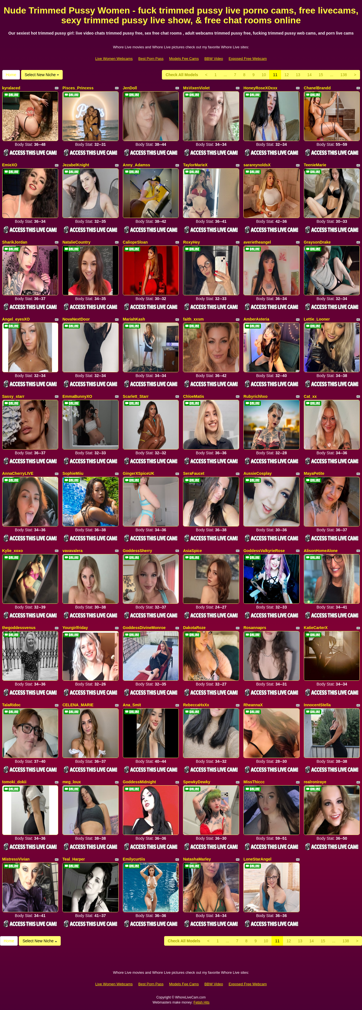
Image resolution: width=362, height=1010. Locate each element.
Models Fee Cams (184, 58)
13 (298, 74)
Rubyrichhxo (255, 396)
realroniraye (315, 782)
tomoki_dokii (14, 782)
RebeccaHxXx (196, 705)
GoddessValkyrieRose (264, 550)
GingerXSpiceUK (138, 473)
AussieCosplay (257, 473)
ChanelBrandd (317, 88)
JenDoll (130, 88)
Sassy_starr (13, 396)
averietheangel (257, 242)
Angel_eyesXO (16, 319)
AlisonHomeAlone (321, 550)
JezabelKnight (75, 165)
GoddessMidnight (139, 782)
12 (286, 74)
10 (264, 74)
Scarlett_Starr (136, 396)
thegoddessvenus (19, 627)
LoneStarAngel (257, 859)
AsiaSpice (192, 550)
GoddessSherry (137, 550)
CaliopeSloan (135, 242)
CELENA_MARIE (77, 705)
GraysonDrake (317, 242)
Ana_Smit (132, 705)
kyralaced (11, 88)
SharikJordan (14, 242)
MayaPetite (314, 473)
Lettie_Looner (317, 319)
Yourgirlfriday (75, 627)
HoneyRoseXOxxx (260, 88)
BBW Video (213, 58)
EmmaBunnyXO (77, 396)
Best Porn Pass (151, 58)
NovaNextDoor (76, 319)
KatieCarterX (316, 627)
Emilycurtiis (134, 859)
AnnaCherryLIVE (17, 473)
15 (321, 74)
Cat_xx (310, 396)
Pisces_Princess (78, 88)
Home (11, 74)
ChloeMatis (193, 396)
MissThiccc (253, 782)
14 (309, 74)
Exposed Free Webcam (247, 58)
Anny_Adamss (136, 165)
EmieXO (9, 165)
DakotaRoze (194, 627)
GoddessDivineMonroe (144, 627)
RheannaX (253, 705)
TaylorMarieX (195, 165)
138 (343, 74)
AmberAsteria (256, 319)
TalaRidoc (11, 705)
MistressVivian (16, 859)
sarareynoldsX (257, 165)
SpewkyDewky (196, 782)
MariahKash (134, 319)
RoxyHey (191, 242)
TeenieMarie (315, 165)
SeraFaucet (193, 473)
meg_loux (71, 782)
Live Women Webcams (114, 58)
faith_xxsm (193, 319)
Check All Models (182, 74)
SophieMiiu (72, 473)
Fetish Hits (202, 1002)
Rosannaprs (254, 627)
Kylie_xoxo (12, 550)
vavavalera (72, 550)
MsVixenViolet (196, 88)
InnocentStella (317, 705)
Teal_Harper (73, 859)
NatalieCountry (76, 242)
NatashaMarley (197, 859)
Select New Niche (42, 74)
